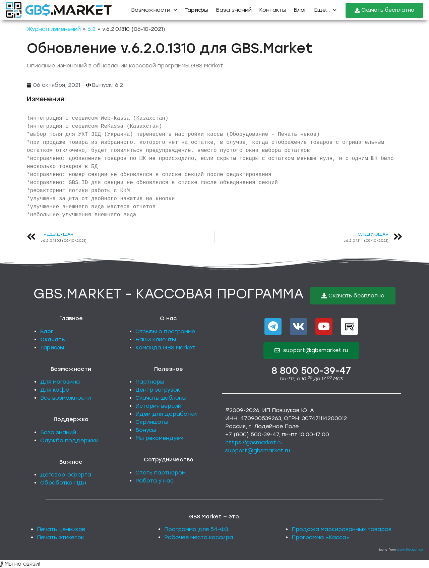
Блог (300, 10)
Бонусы (145, 430)
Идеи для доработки (166, 414)
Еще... (325, 10)
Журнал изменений (54, 29)
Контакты (272, 10)
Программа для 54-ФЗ (196, 529)
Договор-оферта (65, 474)
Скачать (52, 339)
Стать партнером (160, 472)
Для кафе (54, 390)
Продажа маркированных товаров (341, 529)
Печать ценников (61, 529)
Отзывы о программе (165, 331)
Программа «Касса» (321, 537)
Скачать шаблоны (160, 398)
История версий (158, 406)
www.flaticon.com (411, 549)
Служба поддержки (69, 440)
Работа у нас (154, 480)
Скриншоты (151, 422)
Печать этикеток (60, 537)
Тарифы (52, 347)
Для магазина (60, 382)
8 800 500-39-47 (311, 370)
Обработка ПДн (63, 482)
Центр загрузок (157, 390)
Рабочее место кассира (198, 537)
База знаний (234, 10)
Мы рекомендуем (159, 438)
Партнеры (149, 382)
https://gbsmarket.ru (254, 442)
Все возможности (65, 398)
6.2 (91, 29)
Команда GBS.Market (165, 347)
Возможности (154, 10)
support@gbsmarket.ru (257, 450)
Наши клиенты (155, 339)
